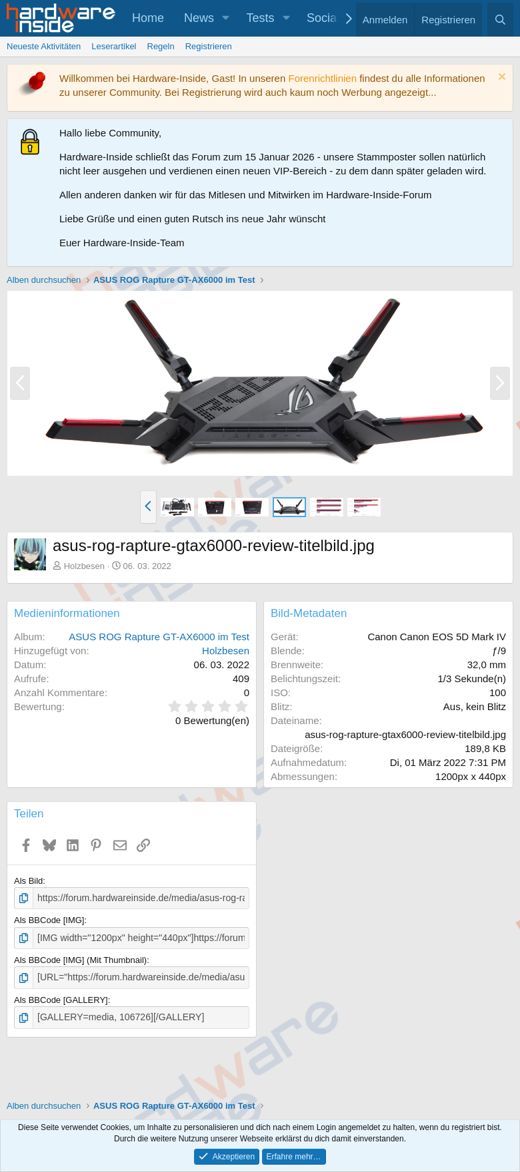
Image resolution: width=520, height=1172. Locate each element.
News (199, 18)
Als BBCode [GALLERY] (61, 997)
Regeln (161, 46)
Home (148, 18)
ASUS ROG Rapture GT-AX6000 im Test (159, 636)
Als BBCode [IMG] (49, 919)
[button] (226, 18)
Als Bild (28, 881)
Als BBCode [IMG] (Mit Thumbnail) (80, 958)
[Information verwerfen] (500, 78)
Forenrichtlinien (322, 78)
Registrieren (208, 46)
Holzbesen (84, 566)
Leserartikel (113, 46)
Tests (261, 18)
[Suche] (500, 20)
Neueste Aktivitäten (44, 46)
